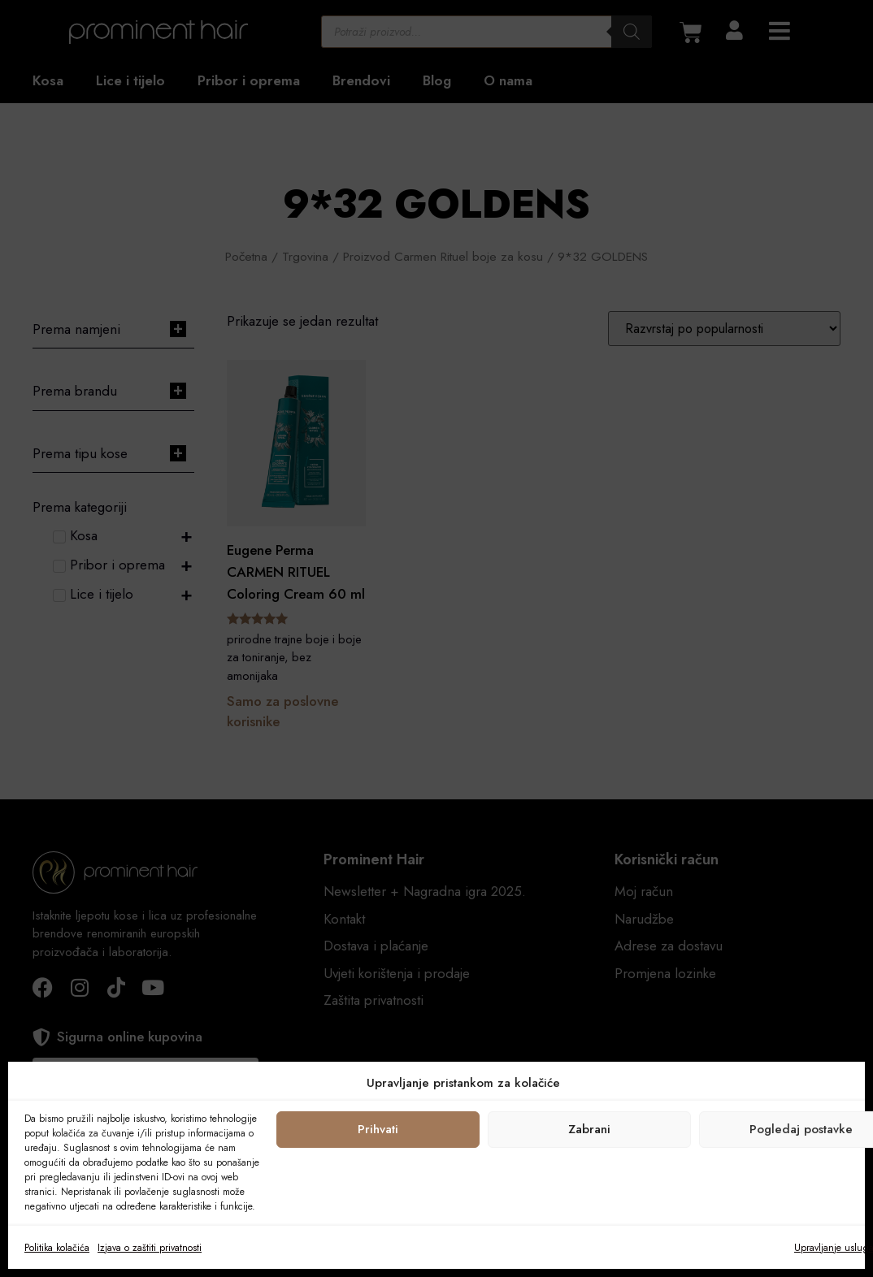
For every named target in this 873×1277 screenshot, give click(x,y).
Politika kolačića (56, 1247)
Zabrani (589, 1129)
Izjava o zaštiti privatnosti (150, 1247)
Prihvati (378, 1129)
